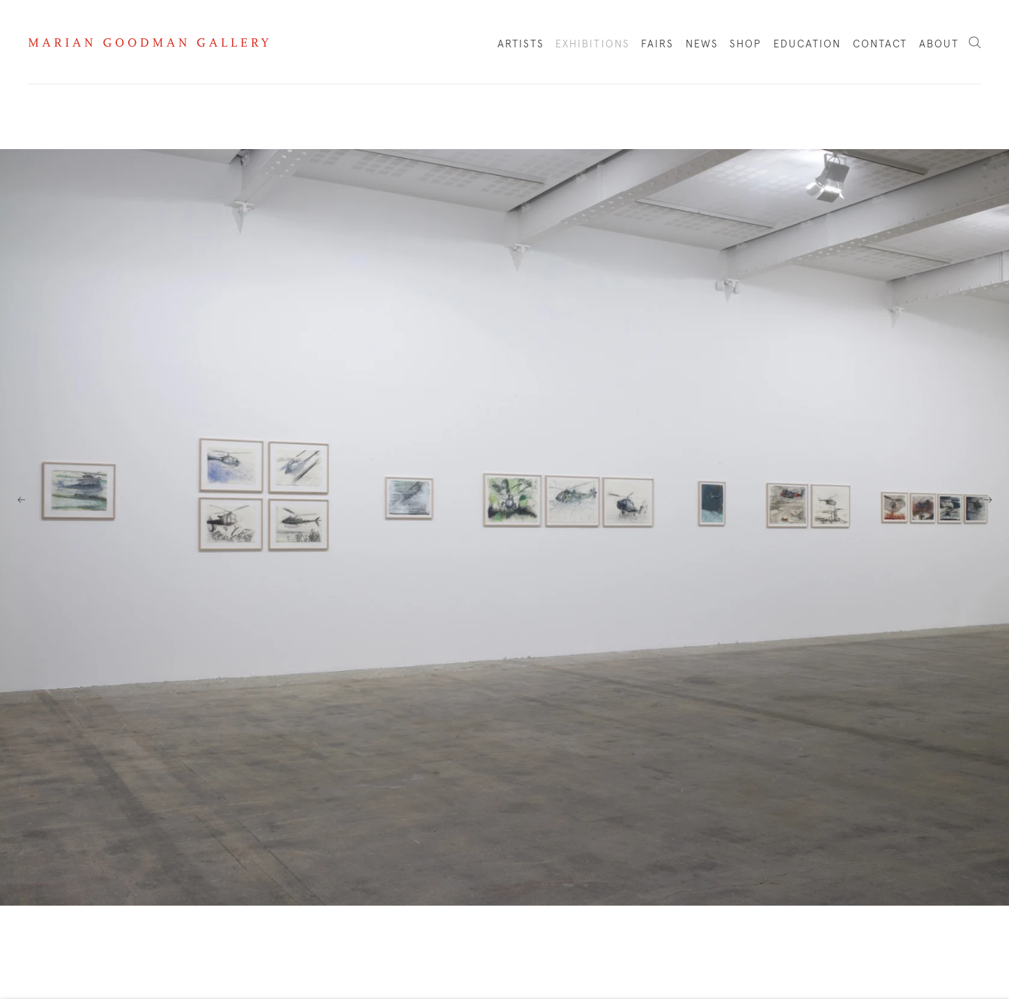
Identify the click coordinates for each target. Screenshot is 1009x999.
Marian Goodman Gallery (148, 42)
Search (975, 43)
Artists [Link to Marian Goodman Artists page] (521, 44)
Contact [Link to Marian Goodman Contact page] (880, 44)
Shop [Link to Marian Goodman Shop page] (746, 47)
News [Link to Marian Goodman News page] (702, 44)
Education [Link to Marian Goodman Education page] (807, 44)
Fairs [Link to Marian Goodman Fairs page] (658, 44)
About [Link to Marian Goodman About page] (939, 44)
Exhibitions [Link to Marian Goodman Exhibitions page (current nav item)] (592, 44)
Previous (21, 499)
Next (988, 499)
